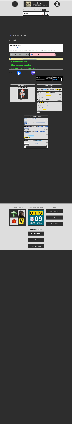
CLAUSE (11, 190)
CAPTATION (12, 181)
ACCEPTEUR (12, 116)
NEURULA (59, 263)
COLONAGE (12, 206)
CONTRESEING (41, 119)
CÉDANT (11, 185)
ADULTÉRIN (12, 128)
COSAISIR (39, 131)
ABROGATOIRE (13, 109)
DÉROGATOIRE (41, 168)
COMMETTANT (13, 211)
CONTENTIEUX (40, 111)
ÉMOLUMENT (40, 208)
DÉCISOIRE (40, 141)
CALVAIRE (48, 270)
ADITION (11, 124)
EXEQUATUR (40, 218)
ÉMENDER (39, 206)
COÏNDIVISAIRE (14, 198)
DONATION (39, 195)
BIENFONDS (12, 174)
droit (16, 47)
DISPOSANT (40, 181)
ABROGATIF (12, 108)
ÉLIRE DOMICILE (41, 205)
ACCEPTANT (12, 115)
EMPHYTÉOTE (40, 210)
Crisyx (25, 292)
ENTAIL (39, 211)
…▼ (21, 87)
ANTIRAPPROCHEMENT (15, 151)
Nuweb (39, 420)
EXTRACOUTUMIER (42, 220)
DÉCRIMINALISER (41, 144)
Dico (14, 35)
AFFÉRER (11, 129)
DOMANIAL (39, 190)
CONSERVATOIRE (13, 233)
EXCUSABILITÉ (41, 216)
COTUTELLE (40, 133)
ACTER (11, 121)
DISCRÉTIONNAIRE (42, 179)
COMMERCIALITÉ (13, 210)
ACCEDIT (12, 114)
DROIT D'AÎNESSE (41, 200)
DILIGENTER (40, 176)
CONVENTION (40, 121)
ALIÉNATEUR (12, 138)
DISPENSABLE (40, 180)
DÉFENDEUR (40, 146)
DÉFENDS (39, 148)
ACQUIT (11, 119)
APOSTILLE (12, 153)
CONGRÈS (12, 229)
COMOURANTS (13, 219)
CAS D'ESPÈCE (13, 184)
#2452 (34, 292)
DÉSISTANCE (40, 170)
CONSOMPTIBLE (41, 110)
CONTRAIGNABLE (41, 114)
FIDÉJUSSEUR (40, 230)
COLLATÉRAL (12, 200)
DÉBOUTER (40, 140)
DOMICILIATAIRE (41, 191)
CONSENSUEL (13, 231)
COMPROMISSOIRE (14, 224)
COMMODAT (12, 214)
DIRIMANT (39, 178)
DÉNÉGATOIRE (40, 160)
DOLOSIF (39, 189)
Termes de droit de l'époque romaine (29, 238)
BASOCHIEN (12, 171)
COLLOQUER (12, 204)
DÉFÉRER (39, 150)
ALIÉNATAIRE (12, 136)
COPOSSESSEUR (41, 125)
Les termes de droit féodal (26, 239)
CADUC (11, 176)
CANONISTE (12, 179)
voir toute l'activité (59, 287)
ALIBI (10, 134)
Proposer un (49, 252)
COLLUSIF (12, 205)
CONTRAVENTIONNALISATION (44, 115)
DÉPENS (39, 165)
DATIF (38, 138)
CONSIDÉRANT (41, 108)
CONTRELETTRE (41, 118)
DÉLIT (38, 158)
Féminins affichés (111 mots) (29, 59)
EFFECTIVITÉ (40, 204)
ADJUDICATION (13, 125)
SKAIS (42, 276)
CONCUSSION (13, 228)
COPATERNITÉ (40, 124)
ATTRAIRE (11, 160)
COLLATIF (11, 201)
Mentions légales (54, 385)
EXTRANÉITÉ (40, 223)
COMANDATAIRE (13, 208)
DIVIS (38, 184)
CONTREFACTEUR (41, 116)
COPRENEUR (40, 126)
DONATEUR (40, 194)
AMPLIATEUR (12, 145)
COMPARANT (12, 220)
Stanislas (49, 280)
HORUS (42, 273)
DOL (38, 188)
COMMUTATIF (12, 218)
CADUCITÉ (12, 178)
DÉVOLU (39, 173)
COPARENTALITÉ (41, 123)
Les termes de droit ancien (26, 240)
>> (35, 65)
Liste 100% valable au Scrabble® (20, 54)
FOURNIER (26, 311)
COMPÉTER (12, 223)
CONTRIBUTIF (40, 120)
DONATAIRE (40, 193)
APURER (11, 156)
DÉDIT (38, 145)
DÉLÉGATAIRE (40, 155)
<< (22, 65)
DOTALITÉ (39, 198)
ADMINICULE (12, 126)
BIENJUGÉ (12, 175)
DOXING (39, 199)
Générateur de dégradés (40, 317)
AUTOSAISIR (12, 165)
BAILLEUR (11, 169)
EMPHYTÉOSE (40, 209)
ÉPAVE (38, 213)
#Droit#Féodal (34, 50)
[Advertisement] (36, 24)
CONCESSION (12, 226)
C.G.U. (54, 391)
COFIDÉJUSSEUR (13, 195)
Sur (15, 247)
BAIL (10, 168)
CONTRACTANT (41, 113)
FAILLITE (39, 224)
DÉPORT (39, 166)
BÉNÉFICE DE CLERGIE (15, 173)
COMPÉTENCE (13, 221)
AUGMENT (12, 163)
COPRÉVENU (40, 128)
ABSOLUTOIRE (13, 111)
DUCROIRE (39, 203)
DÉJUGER (39, 153)
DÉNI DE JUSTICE (41, 161)
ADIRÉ (11, 123)
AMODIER (11, 144)
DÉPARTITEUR (40, 163)
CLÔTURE (11, 191)
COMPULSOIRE (13, 225)
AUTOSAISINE (12, 164)
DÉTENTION (40, 171)
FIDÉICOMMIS (40, 229)
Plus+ (60, 265)
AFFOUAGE (12, 131)
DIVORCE (39, 186)
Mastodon (40, 414)
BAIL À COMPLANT (14, 166)
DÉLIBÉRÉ (39, 156)
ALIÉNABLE (12, 135)
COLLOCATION (13, 203)
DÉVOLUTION (40, 175)
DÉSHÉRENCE (40, 169)
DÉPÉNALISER (40, 164)
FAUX (38, 225)
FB (35, 414)
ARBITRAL (12, 158)
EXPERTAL (40, 219)
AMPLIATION (12, 146)
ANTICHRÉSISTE (13, 150)
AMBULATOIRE (13, 140)
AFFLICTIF (12, 130)
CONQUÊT (12, 230)
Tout (58, 274)
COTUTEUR (40, 134)
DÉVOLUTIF (40, 174)
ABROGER (12, 110)
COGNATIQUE (12, 196)
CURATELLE (40, 135)
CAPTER (11, 183)
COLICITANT (12, 199)
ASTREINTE (12, 159)
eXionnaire (26, 317)
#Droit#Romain (22, 50)
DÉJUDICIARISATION (42, 151)
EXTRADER (40, 221)
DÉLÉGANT (39, 154)
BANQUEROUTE (13, 170)
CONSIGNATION (41, 109)
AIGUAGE (11, 133)
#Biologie (45, 263)
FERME (38, 226)
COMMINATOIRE (13, 213)
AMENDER (12, 141)
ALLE (44, 283)
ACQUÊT (11, 118)
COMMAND (12, 209)
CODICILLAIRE (13, 193)
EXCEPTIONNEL (41, 215)
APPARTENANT (13, 155)
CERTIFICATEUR (13, 186)
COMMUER (12, 215)
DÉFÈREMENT (40, 149)
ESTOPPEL (39, 214)
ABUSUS (11, 113)
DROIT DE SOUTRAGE (42, 201)
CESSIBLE (12, 189)
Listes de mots (19, 35)
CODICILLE (12, 194)
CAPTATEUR (12, 180)
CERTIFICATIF (12, 188)
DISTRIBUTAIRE (41, 183)
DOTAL (38, 196)
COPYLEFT (40, 129)
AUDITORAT (12, 161)
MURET (47, 267)
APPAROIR (12, 154)
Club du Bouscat (27, 300)
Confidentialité (54, 398)
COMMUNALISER (13, 216)
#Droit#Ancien (47, 50)
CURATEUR (40, 136)
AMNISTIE (11, 143)
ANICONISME (13, 148)
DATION (39, 139)
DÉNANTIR (39, 159)
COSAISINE (40, 130)
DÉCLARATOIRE (41, 143)
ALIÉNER (11, 139)
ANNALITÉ (12, 149)
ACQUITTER (12, 120)
